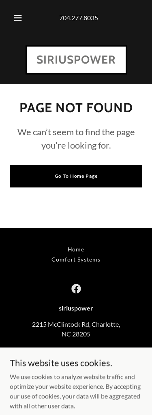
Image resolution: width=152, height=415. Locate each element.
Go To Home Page (76, 176)
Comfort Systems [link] (76, 259)
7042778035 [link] (76, 350)
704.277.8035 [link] (78, 17)
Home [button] (76, 249)
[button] (18, 18)
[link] (76, 61)
